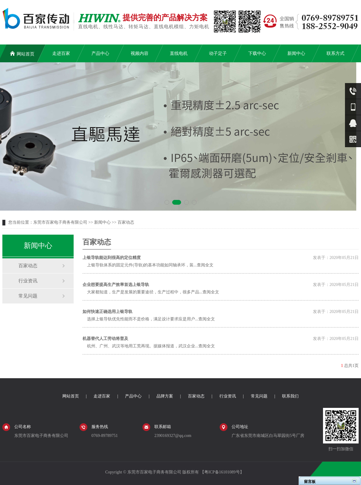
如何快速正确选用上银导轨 (107, 311)
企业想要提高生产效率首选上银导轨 (116, 284)
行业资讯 (27, 280)
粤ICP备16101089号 (222, 472)
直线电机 (179, 53)
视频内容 (139, 53)
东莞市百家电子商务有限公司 (60, 222)
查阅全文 (205, 265)
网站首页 (22, 53)
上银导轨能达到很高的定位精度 (112, 257)
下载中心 (257, 53)
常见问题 (27, 295)
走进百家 (61, 53)
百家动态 (126, 222)
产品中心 (100, 53)
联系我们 (290, 396)
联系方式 (335, 53)
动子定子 (218, 53)
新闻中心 (296, 53)
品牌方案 (164, 396)
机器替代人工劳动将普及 (105, 338)
